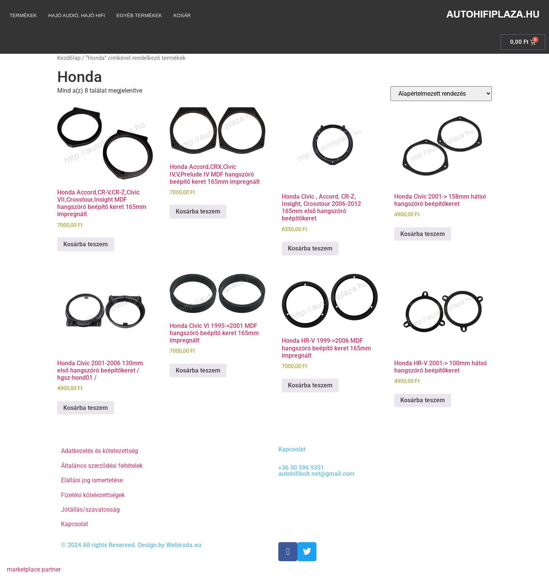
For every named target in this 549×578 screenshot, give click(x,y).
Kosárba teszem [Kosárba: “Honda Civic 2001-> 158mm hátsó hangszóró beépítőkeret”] (422, 234)
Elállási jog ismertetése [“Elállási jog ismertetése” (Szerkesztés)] (92, 480)
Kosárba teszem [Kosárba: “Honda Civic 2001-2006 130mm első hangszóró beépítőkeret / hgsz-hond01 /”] (85, 407)
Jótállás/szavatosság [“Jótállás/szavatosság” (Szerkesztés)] (90, 509)
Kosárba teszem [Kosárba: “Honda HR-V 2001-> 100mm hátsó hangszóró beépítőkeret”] (422, 400)
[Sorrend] (441, 93)
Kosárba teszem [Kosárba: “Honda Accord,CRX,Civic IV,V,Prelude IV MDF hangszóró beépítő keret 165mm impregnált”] (198, 211)
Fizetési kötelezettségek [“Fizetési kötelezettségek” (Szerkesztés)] (93, 495)
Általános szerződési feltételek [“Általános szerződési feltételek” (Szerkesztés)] (102, 465)
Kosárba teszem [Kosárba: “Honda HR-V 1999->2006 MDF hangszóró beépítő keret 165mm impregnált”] (310, 385)
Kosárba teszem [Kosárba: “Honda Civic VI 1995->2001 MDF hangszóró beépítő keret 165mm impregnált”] (198, 370)
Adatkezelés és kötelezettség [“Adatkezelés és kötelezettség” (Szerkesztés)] (99, 450)
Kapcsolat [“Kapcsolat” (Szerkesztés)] (74, 524)
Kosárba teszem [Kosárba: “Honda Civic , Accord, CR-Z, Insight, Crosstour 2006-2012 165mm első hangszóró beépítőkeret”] (310, 248)
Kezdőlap (68, 58)
